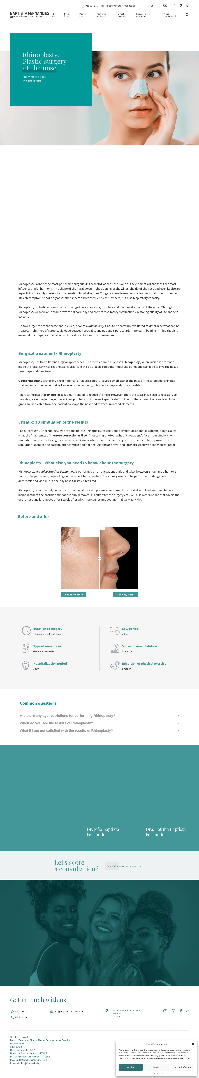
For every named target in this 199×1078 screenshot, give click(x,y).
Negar (156, 1067)
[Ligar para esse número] (90, 5)
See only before (74, 594)
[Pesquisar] (187, 14)
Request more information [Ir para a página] (143, 15)
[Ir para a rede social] (165, 5)
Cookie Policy (33, 1063)
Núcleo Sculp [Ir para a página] (67, 15)
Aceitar (130, 1067)
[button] (192, 1043)
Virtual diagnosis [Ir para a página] (122, 15)
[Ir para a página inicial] (31, 15)
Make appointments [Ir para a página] (170, 15)
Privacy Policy (157, 1073)
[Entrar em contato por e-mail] (118, 5)
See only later (125, 594)
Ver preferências (182, 1067)
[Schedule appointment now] (125, 866)
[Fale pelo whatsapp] (18, 1011)
